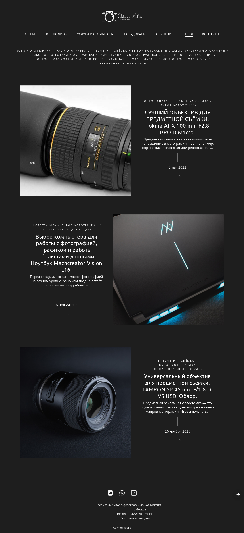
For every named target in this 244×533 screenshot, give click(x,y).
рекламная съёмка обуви (123, 63)
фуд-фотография (71, 50)
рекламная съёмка (122, 59)
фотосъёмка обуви (189, 59)
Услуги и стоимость (95, 34)
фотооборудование (145, 55)
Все (19, 50)
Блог (189, 34)
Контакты (210, 34)
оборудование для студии (97, 55)
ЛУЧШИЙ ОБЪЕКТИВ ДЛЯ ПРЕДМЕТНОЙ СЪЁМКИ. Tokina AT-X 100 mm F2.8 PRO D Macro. (177, 122)
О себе (30, 34)
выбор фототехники (50, 55)
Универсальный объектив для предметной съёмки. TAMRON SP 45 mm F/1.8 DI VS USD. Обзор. (177, 386)
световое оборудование (190, 55)
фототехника (39, 50)
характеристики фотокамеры (198, 50)
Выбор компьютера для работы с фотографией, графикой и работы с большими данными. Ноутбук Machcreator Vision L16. (66, 253)
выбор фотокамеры (150, 50)
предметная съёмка (109, 50)
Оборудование (134, 34)
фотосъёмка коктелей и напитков (68, 59)
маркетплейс (155, 59)
